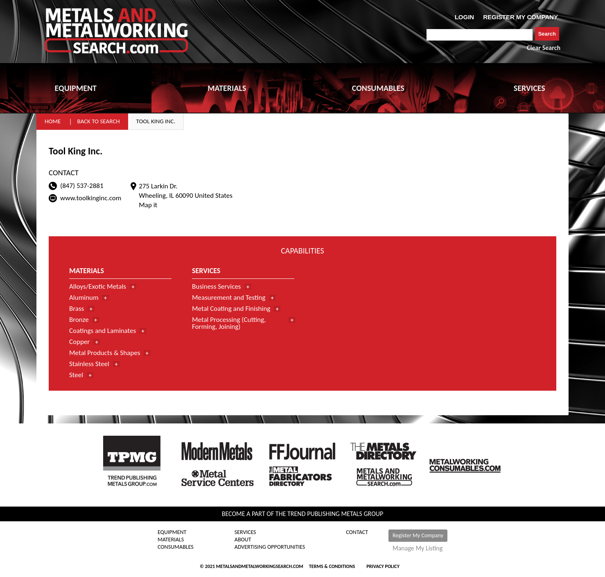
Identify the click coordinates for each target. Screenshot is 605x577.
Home (53, 121)
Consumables (176, 547)
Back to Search (98, 121)
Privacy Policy (383, 566)
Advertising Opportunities (270, 547)
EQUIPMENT (76, 88)
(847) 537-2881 (82, 185)
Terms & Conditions (332, 566)
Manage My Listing (417, 548)
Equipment (172, 532)
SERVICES (529, 88)
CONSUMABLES (378, 88)
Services (245, 532)
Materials (171, 540)
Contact (357, 532)
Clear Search (543, 48)
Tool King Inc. (156, 121)
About (243, 540)
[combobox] (480, 35)
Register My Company (418, 535)
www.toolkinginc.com (90, 198)
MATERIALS (227, 88)
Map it (148, 205)
